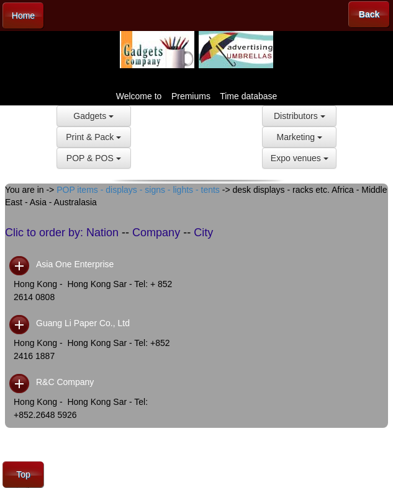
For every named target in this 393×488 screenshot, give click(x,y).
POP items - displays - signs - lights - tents (138, 190)
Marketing (299, 137)
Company (156, 232)
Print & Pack (93, 137)
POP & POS (93, 158)
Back (369, 14)
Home (23, 15)
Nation (102, 232)
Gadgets (93, 116)
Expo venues (299, 158)
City (203, 232)
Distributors (299, 116)
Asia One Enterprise (75, 264)
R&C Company (65, 382)
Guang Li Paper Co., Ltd (83, 323)
